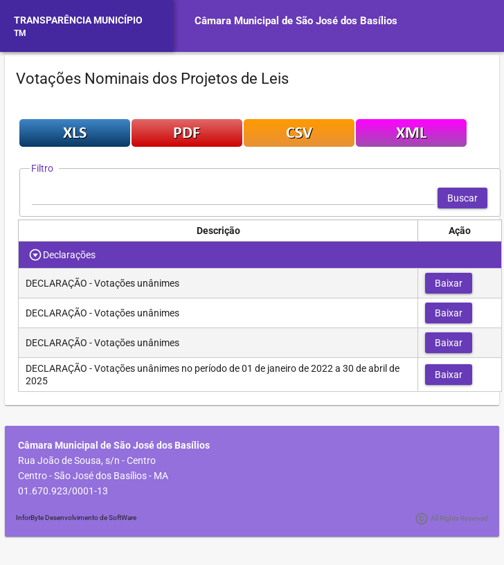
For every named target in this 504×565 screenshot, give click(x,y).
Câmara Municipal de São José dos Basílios (296, 21)
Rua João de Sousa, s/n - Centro (87, 460)
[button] (462, 198)
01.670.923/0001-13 (63, 490)
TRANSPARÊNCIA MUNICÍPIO (78, 20)
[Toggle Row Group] (35, 254)
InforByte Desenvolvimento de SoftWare (76, 517)
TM (20, 33)
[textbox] (233, 198)
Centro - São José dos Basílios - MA (93, 475)
